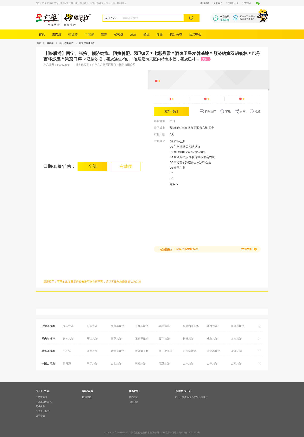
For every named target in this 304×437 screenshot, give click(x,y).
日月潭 (67, 363)
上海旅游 (236, 338)
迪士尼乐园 (166, 351)
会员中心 (195, 34)
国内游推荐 (48, 338)
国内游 (56, 34)
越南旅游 (164, 326)
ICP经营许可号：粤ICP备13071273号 (180, 432)
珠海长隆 (92, 351)
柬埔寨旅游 (117, 326)
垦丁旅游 (92, 363)
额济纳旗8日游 (86, 43)
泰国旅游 (68, 326)
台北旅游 (116, 363)
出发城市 (159, 121)
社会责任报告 (43, 411)
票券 (104, 34)
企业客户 (218, 3)
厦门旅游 (164, 338)
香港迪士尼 (142, 351)
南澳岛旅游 (213, 351)
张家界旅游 (142, 338)
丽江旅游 (92, 338)
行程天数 (159, 134)
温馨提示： (50, 281)
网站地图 (87, 397)
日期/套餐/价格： (59, 166)
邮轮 (159, 34)
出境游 (73, 34)
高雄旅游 (140, 363)
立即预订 (171, 111)
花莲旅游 (164, 363)
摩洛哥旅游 (237, 326)
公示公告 (40, 415)
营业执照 (40, 406)
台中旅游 (188, 363)
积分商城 (176, 34)
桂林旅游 (188, 338)
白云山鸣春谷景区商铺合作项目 (191, 397)
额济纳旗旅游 (66, 43)
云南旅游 (68, 338)
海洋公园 (236, 351)
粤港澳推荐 (48, 351)
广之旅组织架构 (44, 401)
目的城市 (159, 127)
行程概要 (159, 140)
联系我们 (133, 397)
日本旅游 (92, 326)
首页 (42, 34)
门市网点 (246, 3)
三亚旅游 (116, 338)
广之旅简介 (41, 397)
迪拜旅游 (212, 326)
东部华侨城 (189, 351)
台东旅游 (212, 363)
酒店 (133, 34)
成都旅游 (212, 338)
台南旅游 (236, 363)
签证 (146, 34)
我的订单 (204, 3)
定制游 (118, 34)
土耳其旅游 (142, 326)
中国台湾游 (48, 363)
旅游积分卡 (232, 3)
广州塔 (67, 351)
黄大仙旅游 (117, 351)
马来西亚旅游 (191, 326)
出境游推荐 (48, 326)
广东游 (89, 34)
